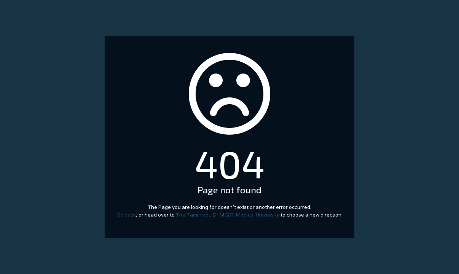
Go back (126, 215)
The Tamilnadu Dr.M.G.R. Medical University (227, 215)
